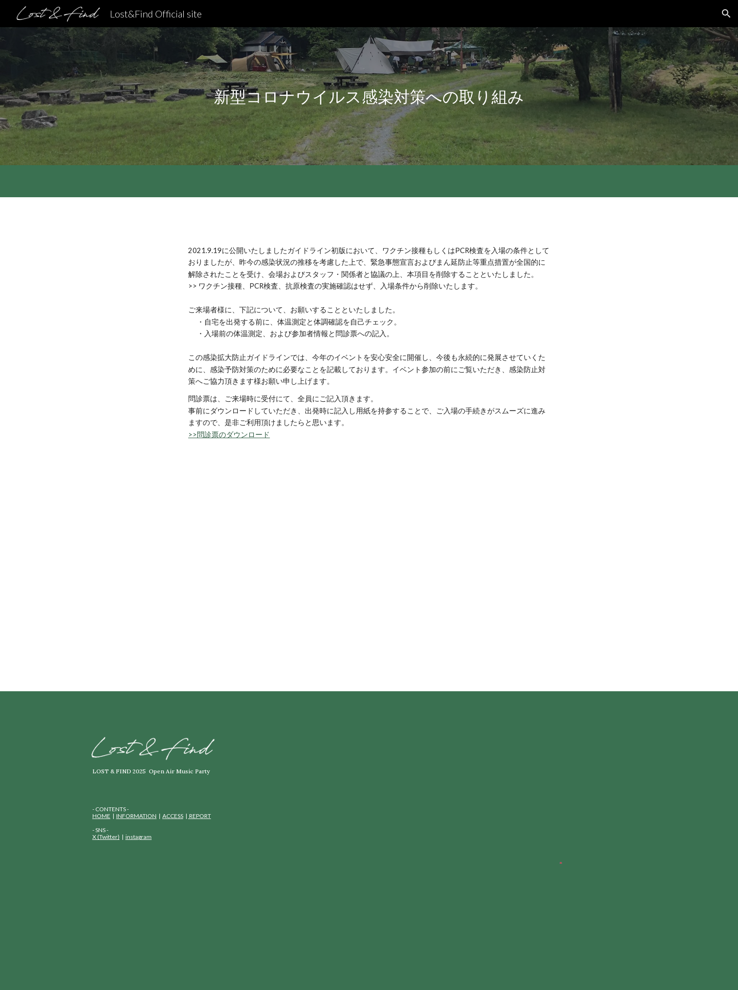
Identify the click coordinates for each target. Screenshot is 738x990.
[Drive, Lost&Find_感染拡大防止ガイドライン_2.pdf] (369, 574)
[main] (369, 96)
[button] (726, 13)
